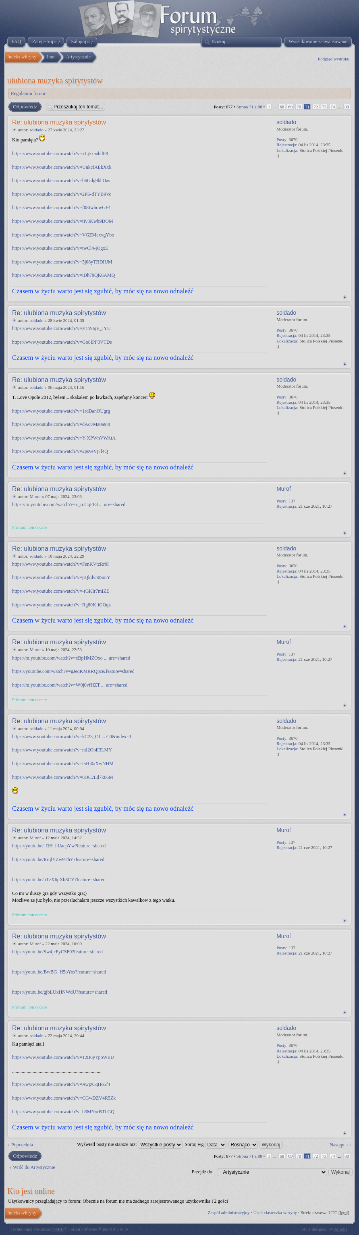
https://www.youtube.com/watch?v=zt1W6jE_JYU (61, 328)
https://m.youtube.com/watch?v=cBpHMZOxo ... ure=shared (71, 658)
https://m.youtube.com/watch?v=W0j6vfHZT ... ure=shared (69, 685)
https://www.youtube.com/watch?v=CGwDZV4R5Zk (64, 1098)
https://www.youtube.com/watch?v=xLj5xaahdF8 (60, 153)
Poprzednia (22, 1145)
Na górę (344, 297)
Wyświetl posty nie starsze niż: (130, 1144)
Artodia (341, 1229)
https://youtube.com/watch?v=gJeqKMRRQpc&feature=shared (73, 671)
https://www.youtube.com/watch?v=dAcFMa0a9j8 (61, 424)
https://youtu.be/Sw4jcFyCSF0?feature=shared (57, 952)
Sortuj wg (205, 1144)
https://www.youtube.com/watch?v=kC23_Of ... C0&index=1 (71, 736)
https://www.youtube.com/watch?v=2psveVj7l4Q (60, 451)
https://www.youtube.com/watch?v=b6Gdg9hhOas (61, 180)
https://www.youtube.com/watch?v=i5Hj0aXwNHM (63, 763)
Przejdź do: (203, 1172)
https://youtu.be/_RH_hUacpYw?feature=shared (59, 846)
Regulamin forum (28, 93)
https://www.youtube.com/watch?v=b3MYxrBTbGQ (63, 1112)
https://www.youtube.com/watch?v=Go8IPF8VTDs (62, 342)
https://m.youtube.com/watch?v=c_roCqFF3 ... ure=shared (68, 504)
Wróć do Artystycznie (34, 1167)
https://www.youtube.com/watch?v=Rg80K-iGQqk (61, 605)
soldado (36, 129)
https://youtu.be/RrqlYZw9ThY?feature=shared (58, 859)
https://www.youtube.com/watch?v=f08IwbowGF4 (61, 207)
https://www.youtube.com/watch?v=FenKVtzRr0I (60, 564)
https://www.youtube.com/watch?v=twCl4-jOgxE (60, 248)
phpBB (57, 1229)
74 (332, 106)
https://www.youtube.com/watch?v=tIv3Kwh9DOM (62, 221)
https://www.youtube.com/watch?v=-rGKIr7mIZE (60, 591)
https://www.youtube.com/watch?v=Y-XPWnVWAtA (64, 438)
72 (315, 106)
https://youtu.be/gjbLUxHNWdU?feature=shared (59, 992)
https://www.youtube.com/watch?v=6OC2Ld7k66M (62, 777)
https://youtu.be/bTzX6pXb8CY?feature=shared (59, 879)
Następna (339, 1145)
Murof (35, 496)
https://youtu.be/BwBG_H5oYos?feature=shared (59, 972)
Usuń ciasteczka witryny (275, 1212)
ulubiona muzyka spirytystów (55, 80)
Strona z (249, 106)
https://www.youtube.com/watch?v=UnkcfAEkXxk (62, 167)
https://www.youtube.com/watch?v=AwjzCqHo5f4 (61, 1084)
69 (290, 106)
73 (324, 106)
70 (299, 106)
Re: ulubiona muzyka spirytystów (59, 122)
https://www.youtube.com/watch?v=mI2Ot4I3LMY (62, 750)
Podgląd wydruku (333, 58)
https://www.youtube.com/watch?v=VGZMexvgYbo (63, 235)
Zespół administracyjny (229, 1212)
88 (346, 106)
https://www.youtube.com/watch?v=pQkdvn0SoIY (61, 577)
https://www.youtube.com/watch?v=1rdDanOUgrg (61, 411)
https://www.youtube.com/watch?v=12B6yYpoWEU (63, 1057)
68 (282, 106)
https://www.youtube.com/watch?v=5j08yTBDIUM (62, 262)
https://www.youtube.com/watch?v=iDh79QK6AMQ (63, 275)
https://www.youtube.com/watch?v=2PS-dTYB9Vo (61, 194)
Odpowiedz (24, 107)
